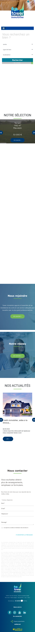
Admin (29, 597)
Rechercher (17, 60)
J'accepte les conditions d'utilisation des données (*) (15, 527)
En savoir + (17, 140)
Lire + (8, 439)
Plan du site (7, 597)
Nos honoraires (20, 597)
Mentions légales (14, 597)
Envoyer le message (24, 535)
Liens (25, 597)
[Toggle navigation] (4, 28)
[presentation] (1, 133)
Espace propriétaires (17, 621)
